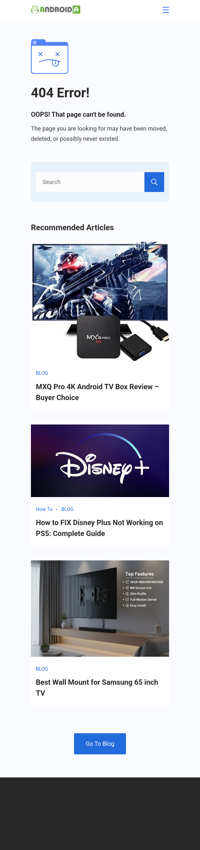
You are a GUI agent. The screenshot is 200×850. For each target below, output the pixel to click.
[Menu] (165, 10)
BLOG (42, 373)
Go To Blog (100, 743)
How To (44, 509)
